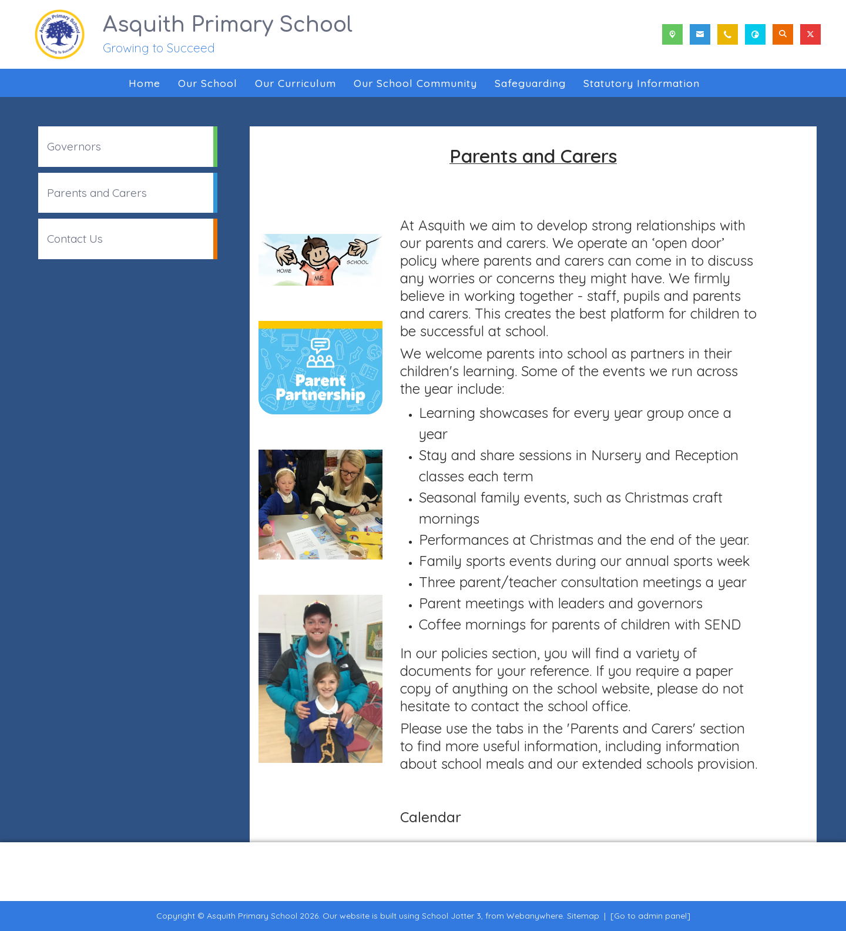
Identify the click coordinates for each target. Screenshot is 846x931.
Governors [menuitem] (74, 146)
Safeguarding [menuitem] (530, 82)
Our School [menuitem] (207, 82)
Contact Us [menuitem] (75, 239)
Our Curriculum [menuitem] (295, 82)
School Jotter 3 (451, 915)
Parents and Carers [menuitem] (97, 193)
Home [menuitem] (144, 82)
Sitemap (583, 915)
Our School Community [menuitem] (415, 82)
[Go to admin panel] (650, 915)
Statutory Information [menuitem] (641, 82)
